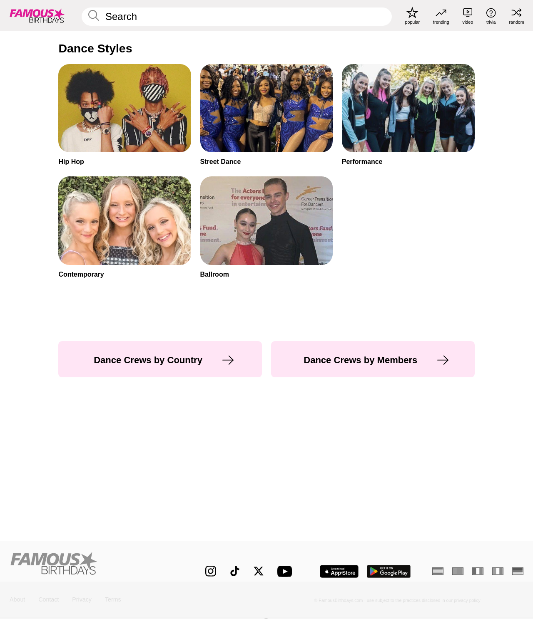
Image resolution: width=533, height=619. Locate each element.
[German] (517, 571)
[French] (477, 571)
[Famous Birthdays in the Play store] (389, 571)
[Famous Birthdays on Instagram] (210, 571)
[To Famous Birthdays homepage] (37, 15)
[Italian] (497, 571)
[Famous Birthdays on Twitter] (258, 571)
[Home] (92, 565)
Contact (48, 600)
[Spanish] (437, 571)
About (17, 600)
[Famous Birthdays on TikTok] (234, 571)
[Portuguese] (457, 571)
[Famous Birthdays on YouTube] (286, 571)
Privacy (82, 600)
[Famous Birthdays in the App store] (339, 571)
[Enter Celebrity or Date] (237, 16)
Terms (113, 600)
